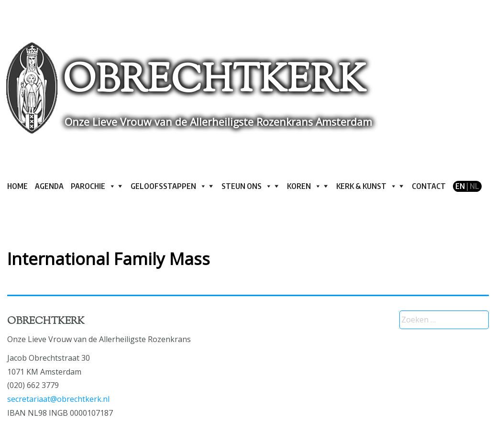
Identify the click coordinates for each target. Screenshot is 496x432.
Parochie (93, 186)
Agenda (49, 186)
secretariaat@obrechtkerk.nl (58, 399)
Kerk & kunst (366, 186)
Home (17, 186)
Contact (429, 186)
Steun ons (246, 186)
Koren (304, 186)
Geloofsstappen (169, 186)
